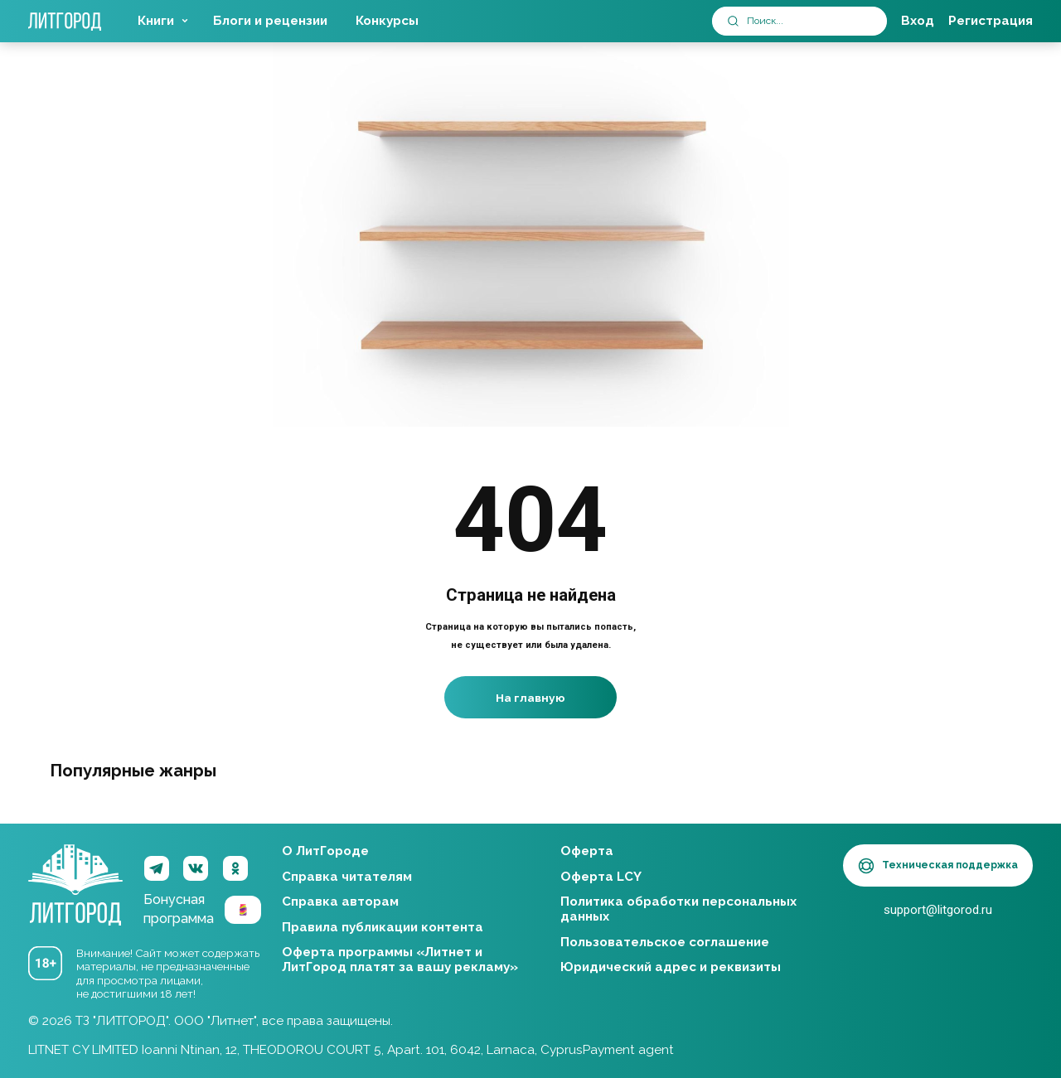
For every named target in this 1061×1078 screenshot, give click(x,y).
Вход (917, 20)
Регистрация (990, 20)
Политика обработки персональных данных (678, 908)
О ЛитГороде (325, 850)
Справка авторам (340, 900)
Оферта (586, 850)
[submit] (733, 21)
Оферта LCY (601, 875)
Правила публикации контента (382, 926)
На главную (530, 696)
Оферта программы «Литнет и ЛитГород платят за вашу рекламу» (400, 959)
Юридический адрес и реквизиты (670, 966)
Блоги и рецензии (270, 20)
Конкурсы (387, 20)
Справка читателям (347, 875)
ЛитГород (75, 869)
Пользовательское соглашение (664, 941)
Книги (156, 20)
